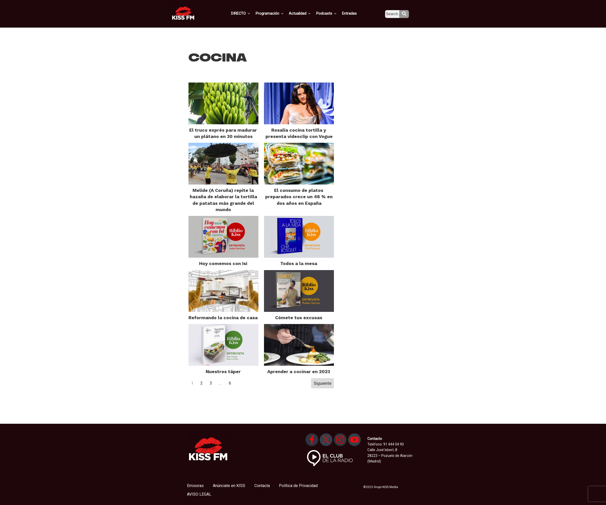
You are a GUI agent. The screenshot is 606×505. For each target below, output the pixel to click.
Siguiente (322, 383)
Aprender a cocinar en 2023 (298, 371)
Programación (277, 13)
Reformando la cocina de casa (223, 317)
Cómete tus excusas (298, 317)
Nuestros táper (223, 371)
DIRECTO (249, 13)
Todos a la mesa (298, 263)
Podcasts (332, 13)
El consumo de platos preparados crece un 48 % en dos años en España (299, 197)
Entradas (353, 13)
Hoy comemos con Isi (223, 263)
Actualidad (306, 13)
